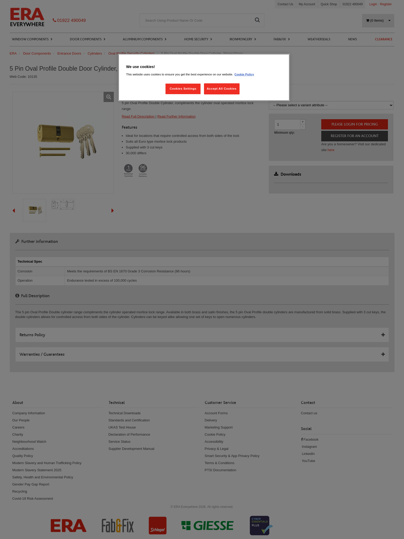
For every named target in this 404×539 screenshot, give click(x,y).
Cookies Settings (183, 88)
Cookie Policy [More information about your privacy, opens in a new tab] (244, 74)
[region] (204, 77)
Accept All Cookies (222, 88)
